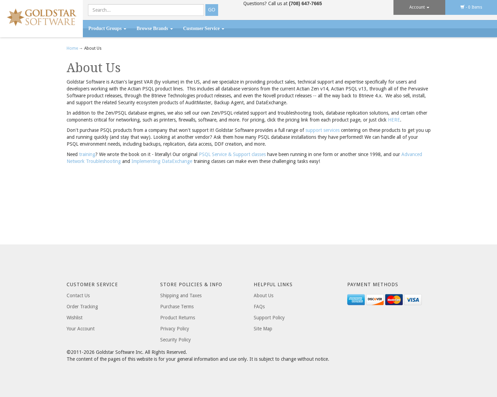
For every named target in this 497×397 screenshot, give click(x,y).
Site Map (263, 328)
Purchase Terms (177, 306)
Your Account (81, 328)
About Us (263, 295)
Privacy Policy (174, 328)
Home (73, 48)
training (87, 154)
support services (322, 130)
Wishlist (74, 317)
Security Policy (175, 339)
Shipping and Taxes (181, 295)
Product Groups (107, 28)
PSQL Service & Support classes (232, 154)
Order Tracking (82, 306)
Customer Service (203, 28)
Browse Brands (155, 28)
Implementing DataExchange (161, 161)
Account (419, 7)
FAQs (259, 306)
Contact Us (78, 295)
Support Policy (269, 317)
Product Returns (177, 317)
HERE (394, 120)
